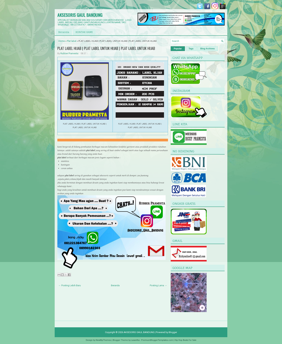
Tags (191, 48)
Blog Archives (207, 48)
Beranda (63, 32)
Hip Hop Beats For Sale (185, 340)
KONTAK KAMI (84, 32)
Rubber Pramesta (69, 53)
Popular (178, 48)
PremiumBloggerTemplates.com (157, 340)
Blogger (173, 332)
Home (61, 41)
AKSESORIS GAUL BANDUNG (79, 15)
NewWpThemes (103, 340)
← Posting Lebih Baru (69, 285)
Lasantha (135, 340)
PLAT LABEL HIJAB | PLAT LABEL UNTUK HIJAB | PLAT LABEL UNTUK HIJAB (106, 48)
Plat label (71, 41)
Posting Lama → (158, 285)
